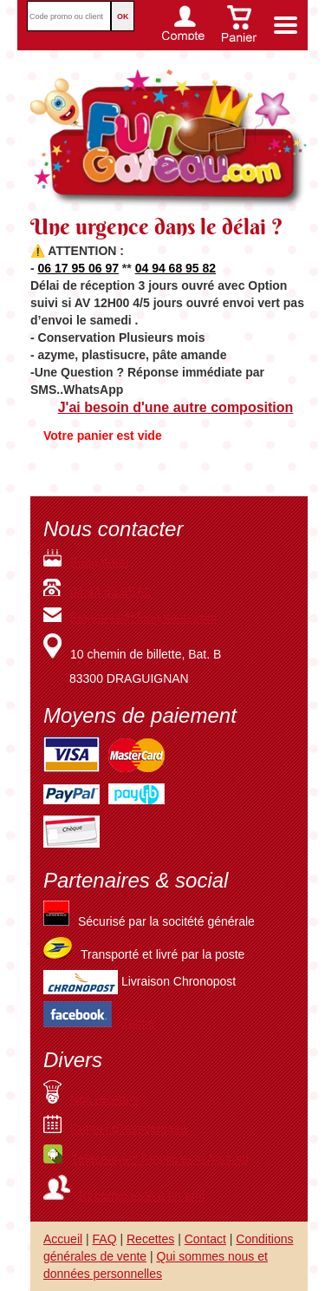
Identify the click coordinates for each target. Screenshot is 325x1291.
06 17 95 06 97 (78, 268)
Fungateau (85, 562)
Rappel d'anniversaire (115, 1129)
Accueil (62, 1239)
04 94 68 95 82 (175, 268)
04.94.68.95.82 (110, 592)
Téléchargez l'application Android (146, 1159)
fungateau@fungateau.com (130, 618)
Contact (205, 1239)
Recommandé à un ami (124, 1196)
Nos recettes (91, 1099)
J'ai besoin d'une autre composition (176, 407)
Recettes (150, 1239)
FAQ (105, 1239)
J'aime (137, 1023)
